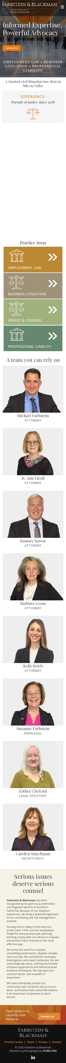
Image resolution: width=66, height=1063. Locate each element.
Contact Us (11, 48)
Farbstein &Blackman (33, 1033)
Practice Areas (14, 1042)
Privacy (42, 1042)
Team (30, 1042)
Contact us (49, 1016)
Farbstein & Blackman (29, 4)
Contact (56, 1042)
